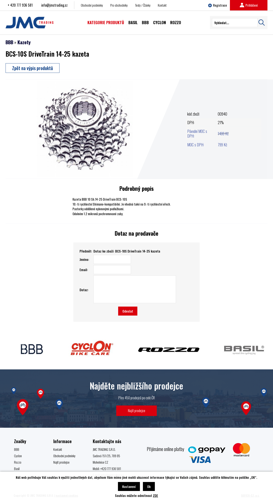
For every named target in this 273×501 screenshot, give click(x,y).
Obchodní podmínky (92, 5)
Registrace (217, 5)
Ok (149, 486)
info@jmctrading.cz (54, 5)
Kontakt (162, 5)
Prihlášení (249, 5)
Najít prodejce (136, 410)
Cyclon (18, 455)
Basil (17, 468)
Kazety (23, 42)
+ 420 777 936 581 (20, 5)
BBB (9, 42)
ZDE (155, 495)
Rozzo (17, 462)
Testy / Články (143, 5)
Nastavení (129, 486)
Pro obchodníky (119, 5)
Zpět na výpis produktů (32, 68)
